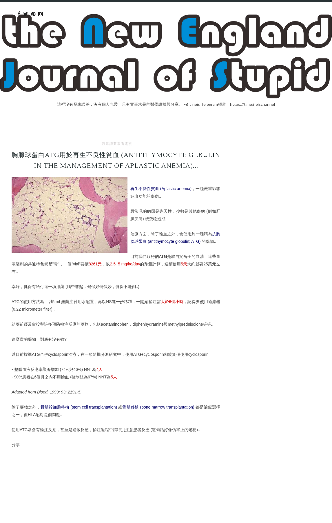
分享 (16, 444)
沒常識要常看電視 (117, 144)
